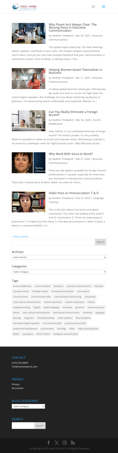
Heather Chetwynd (62, 35)
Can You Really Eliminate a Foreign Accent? (73, 113)
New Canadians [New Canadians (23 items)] (83, 317)
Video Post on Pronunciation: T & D (74, 193)
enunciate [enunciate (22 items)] (67, 307)
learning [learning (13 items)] (17, 317)
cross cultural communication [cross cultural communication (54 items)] (27, 302)
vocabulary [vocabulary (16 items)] (28, 334)
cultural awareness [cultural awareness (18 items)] (53, 302)
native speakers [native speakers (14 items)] (65, 317)
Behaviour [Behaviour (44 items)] (58, 286)
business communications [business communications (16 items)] (79, 286)
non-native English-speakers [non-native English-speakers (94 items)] (26, 323)
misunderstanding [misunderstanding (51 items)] (45, 317)
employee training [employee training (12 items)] (21, 307)
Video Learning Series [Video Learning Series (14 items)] (88, 328)
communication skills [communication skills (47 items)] (41, 296)
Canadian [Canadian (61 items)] (98, 286)
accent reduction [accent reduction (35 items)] (42, 286)
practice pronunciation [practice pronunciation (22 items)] (75, 323)
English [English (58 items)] (36, 307)
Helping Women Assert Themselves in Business (75, 71)
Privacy (16, 384)
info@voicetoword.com (24, 366)
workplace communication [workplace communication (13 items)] (65, 334)
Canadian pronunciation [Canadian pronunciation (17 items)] (62, 291)
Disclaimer (18, 388)
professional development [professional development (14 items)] (25, 328)
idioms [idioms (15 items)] (16, 312)
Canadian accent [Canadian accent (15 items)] (21, 291)
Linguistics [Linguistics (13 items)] (29, 317)
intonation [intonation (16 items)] (87, 312)
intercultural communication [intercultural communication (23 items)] (66, 312)
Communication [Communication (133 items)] (20, 296)
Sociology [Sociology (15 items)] (61, 328)
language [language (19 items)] (100, 312)
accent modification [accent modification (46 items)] (22, 286)
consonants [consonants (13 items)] (90, 296)
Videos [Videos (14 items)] (16, 334)
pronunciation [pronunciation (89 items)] (47, 328)
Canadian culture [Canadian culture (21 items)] (40, 291)
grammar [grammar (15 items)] (79, 307)
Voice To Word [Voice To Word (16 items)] (43, 334)
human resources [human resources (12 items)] (96, 307)
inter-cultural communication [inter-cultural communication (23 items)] (36, 312)
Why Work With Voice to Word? (71, 154)
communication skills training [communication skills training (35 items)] (67, 296)
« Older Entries (20, 236)
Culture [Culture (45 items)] (91, 302)
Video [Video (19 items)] (72, 328)
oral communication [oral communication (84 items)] (52, 323)
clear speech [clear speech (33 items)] (83, 291)
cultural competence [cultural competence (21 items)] (74, 302)
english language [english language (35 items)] (52, 307)
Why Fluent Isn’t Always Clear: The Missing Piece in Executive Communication (73, 27)
